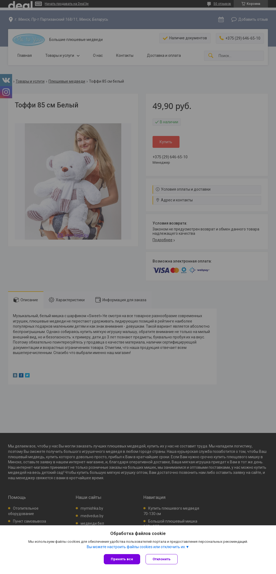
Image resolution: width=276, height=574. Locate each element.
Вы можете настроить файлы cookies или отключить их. (136, 547)
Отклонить (162, 559)
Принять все (122, 559)
